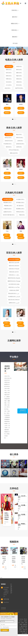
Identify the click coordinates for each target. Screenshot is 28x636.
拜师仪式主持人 (20, 211)
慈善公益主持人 (14, 153)
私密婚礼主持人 (20, 208)
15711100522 (8, 599)
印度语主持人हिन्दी (14, 290)
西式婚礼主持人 (8, 199)
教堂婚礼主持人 (8, 202)
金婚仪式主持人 (8, 211)
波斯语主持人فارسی (14, 302)
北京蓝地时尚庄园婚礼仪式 (24, 514)
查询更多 (7, 237)
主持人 (22, 622)
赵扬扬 (21, 169)
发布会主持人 (8, 137)
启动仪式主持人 (9, 140)
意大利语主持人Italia (14, 284)
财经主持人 (19, 69)
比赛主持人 (19, 146)
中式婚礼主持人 (20, 199)
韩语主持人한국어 (14, 271)
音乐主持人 (19, 85)
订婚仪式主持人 (8, 208)
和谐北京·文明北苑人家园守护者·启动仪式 (24, 524)
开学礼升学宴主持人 (14, 150)
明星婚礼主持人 (8, 205)
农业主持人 (8, 88)
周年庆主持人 (19, 137)
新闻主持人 (9, 69)
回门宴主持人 (20, 205)
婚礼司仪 (15, 17)
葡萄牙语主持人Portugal (14, 281)
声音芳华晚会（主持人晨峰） (4, 560)
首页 (15, 3)
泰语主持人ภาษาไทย (14, 287)
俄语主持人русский (14, 262)
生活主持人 (9, 82)
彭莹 (7, 319)
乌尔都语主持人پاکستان (14, 296)
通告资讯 (15, 36)
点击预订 (7, 108)
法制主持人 (19, 82)
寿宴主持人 (22, 215)
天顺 (7, 169)
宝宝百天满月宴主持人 (9, 215)
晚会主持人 (19, 134)
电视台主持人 (15, 23)
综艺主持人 (9, 72)
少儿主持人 (9, 85)
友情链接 (3, 608)
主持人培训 (22, 631)
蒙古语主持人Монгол (14, 299)
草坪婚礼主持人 (20, 202)
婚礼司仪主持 (24, 626)
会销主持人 (20, 140)
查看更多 (7, 112)
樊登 (7, 104)
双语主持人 (15, 30)
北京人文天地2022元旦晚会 (6, 516)
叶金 (7, 231)
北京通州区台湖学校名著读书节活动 (24, 505)
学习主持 (15, 43)
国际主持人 (19, 72)
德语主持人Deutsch (14, 265)
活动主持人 (15, 10)
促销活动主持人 (20, 143)
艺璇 (21, 319)
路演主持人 (9, 146)
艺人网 (17, 612)
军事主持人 (9, 78)
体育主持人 (9, 75)
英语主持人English (14, 259)
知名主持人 (9, 66)
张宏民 (21, 104)
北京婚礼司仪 (4, 612)
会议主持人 (9, 134)
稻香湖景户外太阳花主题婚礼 (23, 560)
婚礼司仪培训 (12, 612)
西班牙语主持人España (14, 278)
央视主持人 (19, 66)
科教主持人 (19, 78)
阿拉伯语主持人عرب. (14, 293)
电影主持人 (19, 75)
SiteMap (21, 619)
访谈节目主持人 (19, 88)
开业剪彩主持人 (8, 143)
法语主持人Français (14, 268)
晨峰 (21, 231)
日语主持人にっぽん (14, 275)
